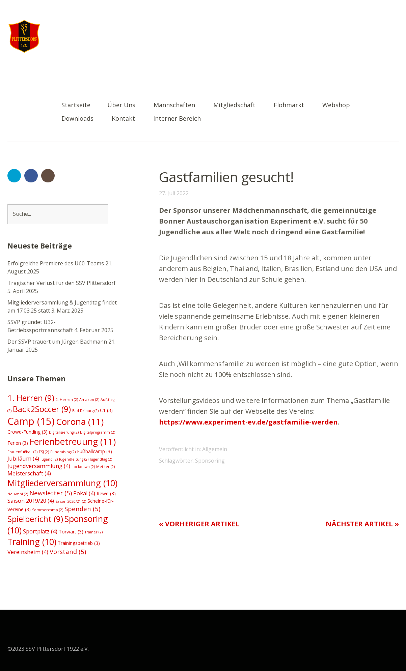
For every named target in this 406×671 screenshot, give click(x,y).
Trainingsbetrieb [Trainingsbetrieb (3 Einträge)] (79, 543)
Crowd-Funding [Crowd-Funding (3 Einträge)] (27, 432)
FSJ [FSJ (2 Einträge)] (44, 451)
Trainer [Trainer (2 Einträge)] (94, 532)
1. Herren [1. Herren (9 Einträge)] (30, 397)
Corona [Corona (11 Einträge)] (80, 421)
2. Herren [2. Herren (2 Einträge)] (67, 399)
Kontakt (123, 118)
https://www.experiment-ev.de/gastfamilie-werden (248, 422)
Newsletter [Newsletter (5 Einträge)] (50, 493)
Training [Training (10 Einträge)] (31, 541)
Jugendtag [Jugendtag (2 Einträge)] (101, 459)
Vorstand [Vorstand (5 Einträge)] (68, 551)
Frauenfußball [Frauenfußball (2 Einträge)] (22, 451)
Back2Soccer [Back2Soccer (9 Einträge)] (42, 408)
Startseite (75, 105)
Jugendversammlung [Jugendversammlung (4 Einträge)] (38, 466)
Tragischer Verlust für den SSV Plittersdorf (61, 283)
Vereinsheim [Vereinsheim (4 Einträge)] (27, 552)
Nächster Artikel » (362, 523)
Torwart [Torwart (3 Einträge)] (71, 531)
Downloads (77, 118)
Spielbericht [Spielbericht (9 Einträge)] (35, 518)
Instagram (48, 175)
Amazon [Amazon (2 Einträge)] (89, 399)
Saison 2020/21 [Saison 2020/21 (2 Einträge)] (70, 501)
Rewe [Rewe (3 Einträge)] (106, 493)
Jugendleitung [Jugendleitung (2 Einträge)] (73, 459)
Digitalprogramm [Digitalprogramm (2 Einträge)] (97, 432)
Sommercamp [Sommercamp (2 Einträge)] (47, 509)
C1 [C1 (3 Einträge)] (106, 410)
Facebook (31, 175)
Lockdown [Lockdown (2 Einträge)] (83, 466)
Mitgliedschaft (234, 105)
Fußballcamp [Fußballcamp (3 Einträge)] (94, 451)
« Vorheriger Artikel (199, 523)
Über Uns (121, 105)
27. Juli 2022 (174, 193)
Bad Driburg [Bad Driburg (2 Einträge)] (85, 410)
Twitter (14, 175)
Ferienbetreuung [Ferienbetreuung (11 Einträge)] (72, 441)
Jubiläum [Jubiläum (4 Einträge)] (23, 458)
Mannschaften (174, 105)
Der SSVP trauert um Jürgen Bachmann (57, 341)
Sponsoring (210, 460)
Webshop (336, 105)
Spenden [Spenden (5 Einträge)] (82, 508)
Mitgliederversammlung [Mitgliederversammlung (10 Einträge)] (62, 483)
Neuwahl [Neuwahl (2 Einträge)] (17, 494)
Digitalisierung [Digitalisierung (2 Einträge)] (64, 432)
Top (392, 648)
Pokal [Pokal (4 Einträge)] (84, 493)
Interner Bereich (177, 118)
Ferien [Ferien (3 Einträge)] (17, 443)
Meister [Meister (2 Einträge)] (105, 466)
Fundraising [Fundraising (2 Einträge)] (63, 451)
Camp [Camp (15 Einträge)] (31, 421)
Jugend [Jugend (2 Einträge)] (49, 459)
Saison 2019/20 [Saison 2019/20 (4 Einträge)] (30, 500)
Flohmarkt (289, 105)
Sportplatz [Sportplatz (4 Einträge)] (40, 531)
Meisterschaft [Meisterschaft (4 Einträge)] (29, 473)
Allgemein (214, 449)
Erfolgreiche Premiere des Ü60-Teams (55, 263)
